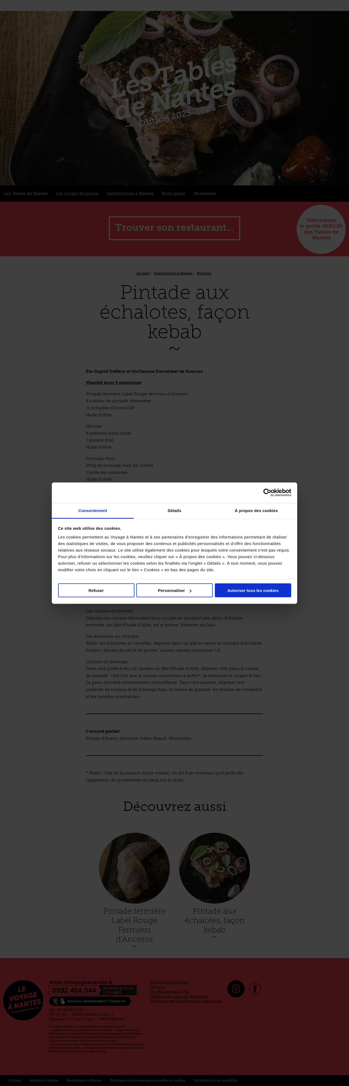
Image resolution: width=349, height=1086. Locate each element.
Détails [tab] (174, 510)
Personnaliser (174, 590)
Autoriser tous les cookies (253, 590)
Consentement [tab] (92, 510)
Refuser (96, 590)
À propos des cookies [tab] (256, 510)
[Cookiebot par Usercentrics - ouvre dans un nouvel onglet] (267, 493)
